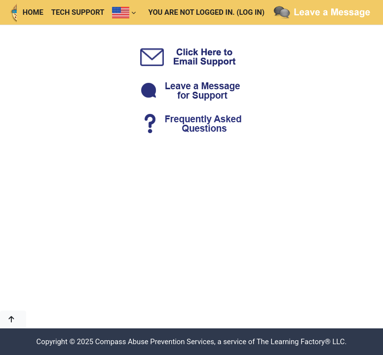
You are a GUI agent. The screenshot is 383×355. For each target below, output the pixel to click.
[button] (13, 319)
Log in (250, 12)
